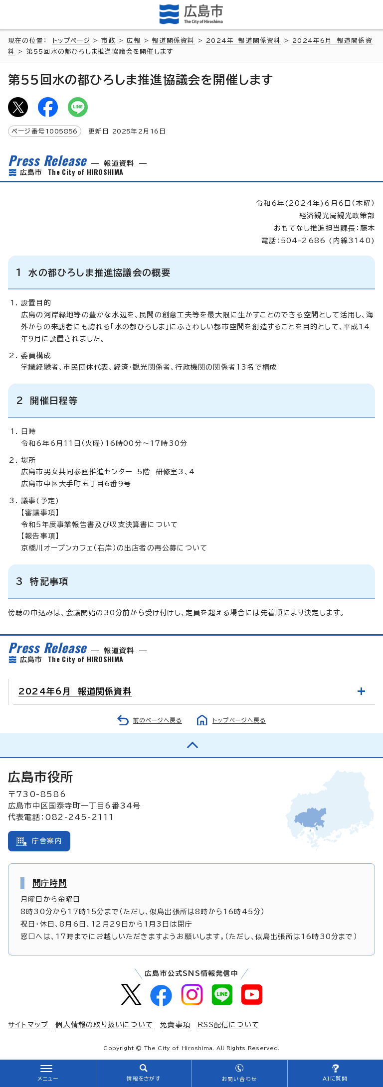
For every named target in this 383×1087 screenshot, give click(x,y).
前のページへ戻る (157, 720)
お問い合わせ (239, 1079)
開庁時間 (49, 883)
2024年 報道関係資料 (243, 40)
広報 (134, 40)
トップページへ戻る (239, 720)
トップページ (71, 40)
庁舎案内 (47, 840)
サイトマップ (28, 1024)
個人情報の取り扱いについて (104, 1024)
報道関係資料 (173, 40)
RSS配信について (228, 1024)
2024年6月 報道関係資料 (75, 691)
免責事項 (175, 1024)
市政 (108, 40)
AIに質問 (335, 1078)
